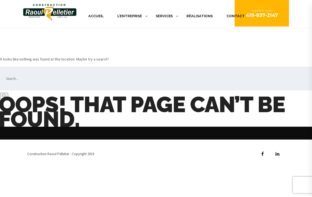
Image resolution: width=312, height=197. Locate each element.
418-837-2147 (262, 15)
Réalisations (199, 16)
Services (164, 16)
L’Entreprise (129, 16)
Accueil (96, 16)
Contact (235, 16)
